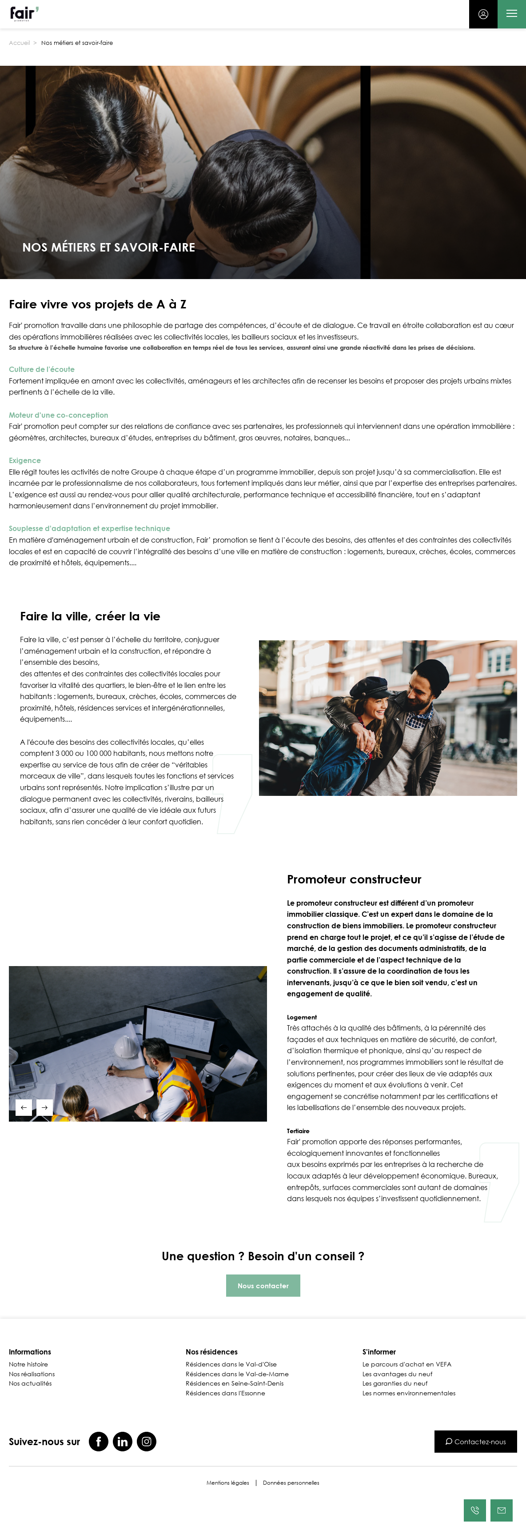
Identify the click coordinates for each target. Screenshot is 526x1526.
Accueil (19, 43)
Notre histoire (28, 1364)
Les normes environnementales (409, 1393)
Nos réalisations (32, 1374)
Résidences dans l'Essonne (225, 1393)
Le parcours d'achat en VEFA (407, 1364)
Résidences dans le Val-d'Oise (231, 1364)
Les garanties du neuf (395, 1383)
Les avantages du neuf (397, 1374)
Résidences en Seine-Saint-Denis (234, 1383)
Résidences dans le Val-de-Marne (237, 1374)
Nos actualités (30, 1383)
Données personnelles (291, 1483)
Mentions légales (228, 1483)
